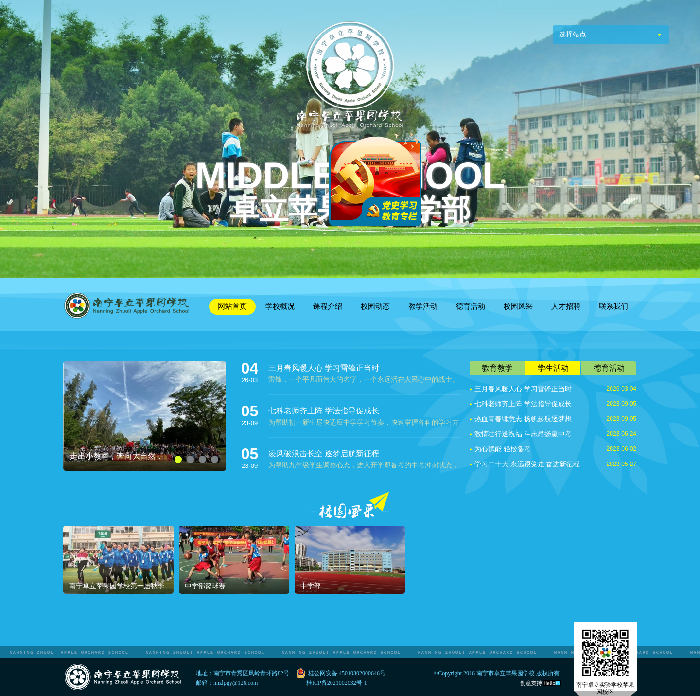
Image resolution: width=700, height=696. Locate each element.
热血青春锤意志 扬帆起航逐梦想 (523, 419)
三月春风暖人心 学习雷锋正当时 (323, 368)
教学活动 (423, 306)
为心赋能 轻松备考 (502, 449)
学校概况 (280, 306)
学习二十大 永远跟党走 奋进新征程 (527, 464)
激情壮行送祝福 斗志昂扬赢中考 (523, 434)
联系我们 (613, 306)
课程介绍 (327, 306)
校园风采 (518, 306)
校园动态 (375, 306)
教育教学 (497, 368)
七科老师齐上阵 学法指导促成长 (323, 411)
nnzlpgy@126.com (235, 682)
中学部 (310, 585)
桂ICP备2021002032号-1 (336, 682)
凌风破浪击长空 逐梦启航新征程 (323, 453)
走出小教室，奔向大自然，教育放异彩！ (116, 456)
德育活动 (470, 306)
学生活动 (553, 368)
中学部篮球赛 (205, 585)
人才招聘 (565, 306)
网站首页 (232, 306)
